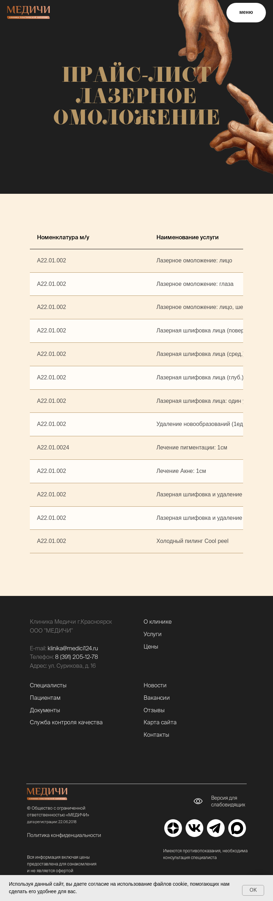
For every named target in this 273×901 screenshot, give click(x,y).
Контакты (156, 734)
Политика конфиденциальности (64, 835)
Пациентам (45, 697)
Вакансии (157, 697)
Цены (151, 646)
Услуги (153, 634)
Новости (155, 685)
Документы (45, 710)
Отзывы (154, 710)
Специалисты (48, 685)
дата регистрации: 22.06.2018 (51, 822)
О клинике (158, 621)
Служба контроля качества (66, 722)
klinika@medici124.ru (73, 648)
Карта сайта (160, 722)
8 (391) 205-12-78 (76, 657)
